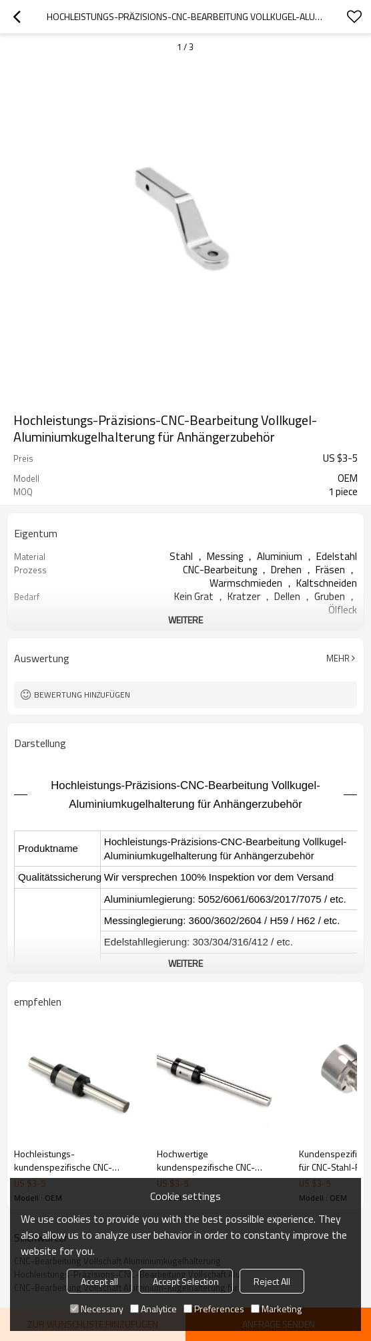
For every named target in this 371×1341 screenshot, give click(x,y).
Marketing (276, 1309)
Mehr (338, 658)
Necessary (96, 1309)
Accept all (99, 1281)
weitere (185, 620)
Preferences (213, 1309)
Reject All (272, 1281)
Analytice (153, 1309)
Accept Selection (186, 1281)
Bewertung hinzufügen (82, 694)
